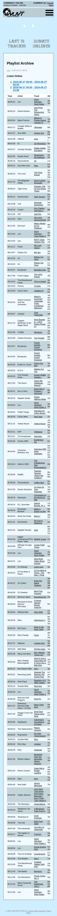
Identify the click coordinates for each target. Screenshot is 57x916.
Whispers (38, 332)
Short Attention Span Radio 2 (40, 233)
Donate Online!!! (41, 44)
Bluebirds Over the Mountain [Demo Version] (38, 759)
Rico (36, 739)
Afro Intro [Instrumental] (40, 219)
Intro (36, 139)
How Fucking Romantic (39, 181)
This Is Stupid (40, 281)
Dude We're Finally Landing (39, 770)
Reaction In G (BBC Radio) (40, 681)
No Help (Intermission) (40, 734)
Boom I (37, 516)
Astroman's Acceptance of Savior (39, 722)
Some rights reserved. (37, 911)
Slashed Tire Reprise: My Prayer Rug (39, 674)
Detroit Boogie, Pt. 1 (39, 504)
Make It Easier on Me (39, 510)
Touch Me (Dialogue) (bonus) (38, 383)
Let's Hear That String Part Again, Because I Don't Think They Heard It (40, 795)
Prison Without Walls (40, 398)
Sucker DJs (39, 133)
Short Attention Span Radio (39, 101)
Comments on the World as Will (40, 497)
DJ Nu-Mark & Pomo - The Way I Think (40, 572)
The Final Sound (38, 173)
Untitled (37, 744)
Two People (39, 338)
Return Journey (37, 729)
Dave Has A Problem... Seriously (39, 391)
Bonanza (38, 871)
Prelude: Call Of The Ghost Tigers (40, 188)
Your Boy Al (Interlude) (39, 828)
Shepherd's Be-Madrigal (39, 156)
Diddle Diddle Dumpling (40, 149)
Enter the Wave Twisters (38, 583)
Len (8, 70)
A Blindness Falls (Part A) (39, 810)
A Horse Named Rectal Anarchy (37, 604)
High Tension (39, 197)
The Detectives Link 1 (38, 884)
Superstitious (39, 804)
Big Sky (37, 252)
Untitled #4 (38, 291)
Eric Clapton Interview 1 (39, 209)
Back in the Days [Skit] (39, 628)
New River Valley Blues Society (39, 561)
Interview (38, 436)
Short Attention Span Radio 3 (40, 405)
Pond (36, 635)
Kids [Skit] (38, 612)
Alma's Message (38, 784)
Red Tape (38, 417)
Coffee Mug (39, 482)
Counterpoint (39, 854)
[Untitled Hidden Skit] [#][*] (39, 864)
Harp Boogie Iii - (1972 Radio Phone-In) (40, 323)
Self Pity (37, 214)
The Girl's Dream (38, 275)
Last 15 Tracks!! (17, 44)
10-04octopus (40, 143)
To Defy (37, 286)
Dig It (36, 858)
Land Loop (38, 567)
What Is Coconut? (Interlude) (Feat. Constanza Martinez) (38, 302)
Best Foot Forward (38, 592)
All (35, 161)
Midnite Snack (40, 539)
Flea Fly (37, 699)
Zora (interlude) (38, 313)
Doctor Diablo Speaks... (40, 376)
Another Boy (39, 643)
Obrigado (38, 127)
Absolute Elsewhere (38, 203)
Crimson (37, 834)
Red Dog (38, 686)
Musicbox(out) (40, 597)
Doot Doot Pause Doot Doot (39, 713)
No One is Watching (38, 522)
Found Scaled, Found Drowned (38, 346)
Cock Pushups (38, 817)
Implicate (38, 750)
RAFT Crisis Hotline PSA (39, 240)
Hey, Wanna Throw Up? (39, 653)
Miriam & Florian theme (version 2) (40, 120)
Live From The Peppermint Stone (39, 111)
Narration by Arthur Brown (39, 412)
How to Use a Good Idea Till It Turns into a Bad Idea (40, 661)
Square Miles (50, 4)
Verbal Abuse (39, 424)
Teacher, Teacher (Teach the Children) (38, 474)
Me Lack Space (37, 246)
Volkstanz (38, 432)
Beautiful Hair (40, 270)
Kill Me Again (39, 649)
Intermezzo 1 (39, 620)
